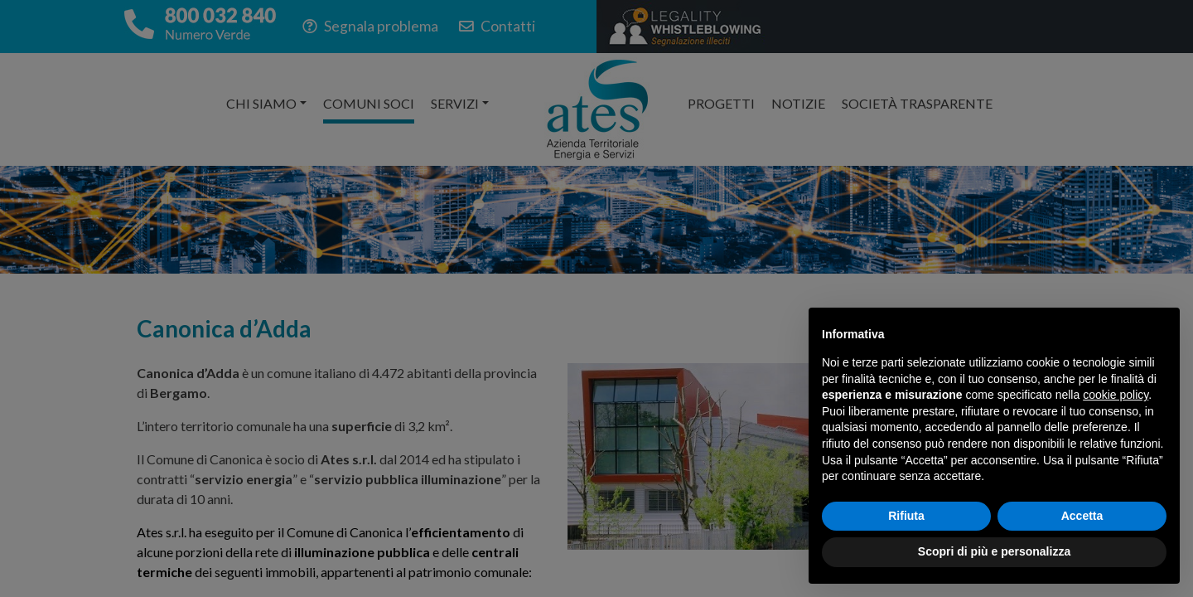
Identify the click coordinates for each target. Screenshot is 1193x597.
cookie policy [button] (1115, 394)
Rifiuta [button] (906, 515)
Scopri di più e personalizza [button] (994, 551)
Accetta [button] (1082, 515)
